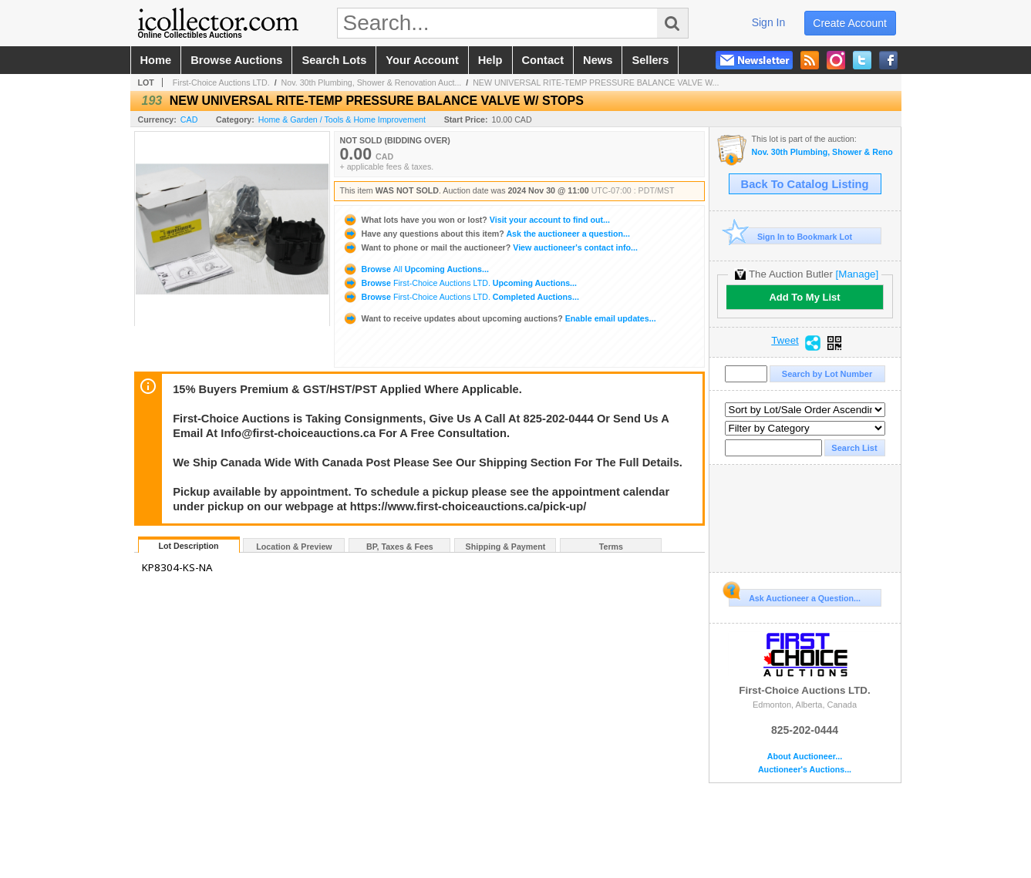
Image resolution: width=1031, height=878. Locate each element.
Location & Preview (294, 546)
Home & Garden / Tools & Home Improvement (342, 119)
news (597, 60)
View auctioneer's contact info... (490, 247)
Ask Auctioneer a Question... (795, 596)
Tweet (785, 340)
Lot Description (188, 545)
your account (422, 60)
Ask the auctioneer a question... (486, 233)
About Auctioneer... (804, 756)
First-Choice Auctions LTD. (221, 82)
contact (543, 60)
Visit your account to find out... (476, 219)
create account (850, 23)
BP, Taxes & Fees (399, 546)
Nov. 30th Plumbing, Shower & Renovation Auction (822, 152)
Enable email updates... (499, 318)
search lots (334, 60)
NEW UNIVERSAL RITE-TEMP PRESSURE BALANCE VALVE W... (596, 82)
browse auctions (236, 60)
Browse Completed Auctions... (460, 296)
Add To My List (804, 297)
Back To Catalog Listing (805, 184)
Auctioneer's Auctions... (804, 769)
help (490, 60)
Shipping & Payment (506, 546)
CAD (189, 119)
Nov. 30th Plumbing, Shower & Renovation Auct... (371, 82)
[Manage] (857, 274)
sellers (650, 60)
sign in (769, 22)
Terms (611, 546)
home (156, 60)
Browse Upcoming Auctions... (415, 269)
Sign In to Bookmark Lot (791, 236)
